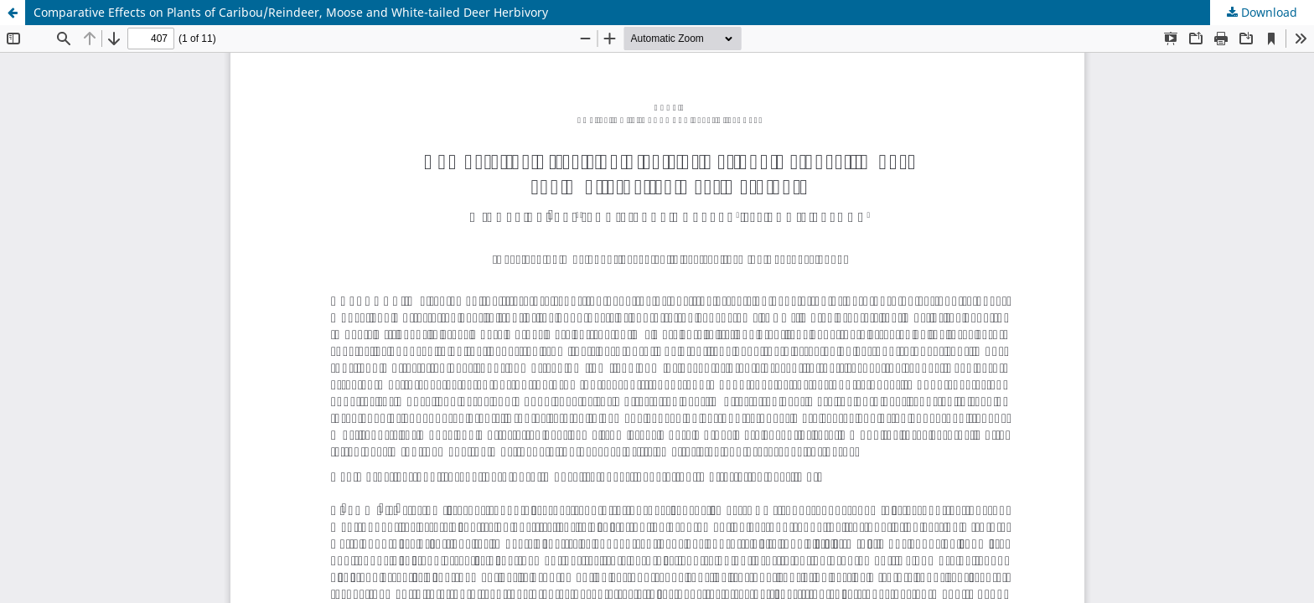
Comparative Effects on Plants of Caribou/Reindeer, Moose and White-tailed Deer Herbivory (291, 12)
